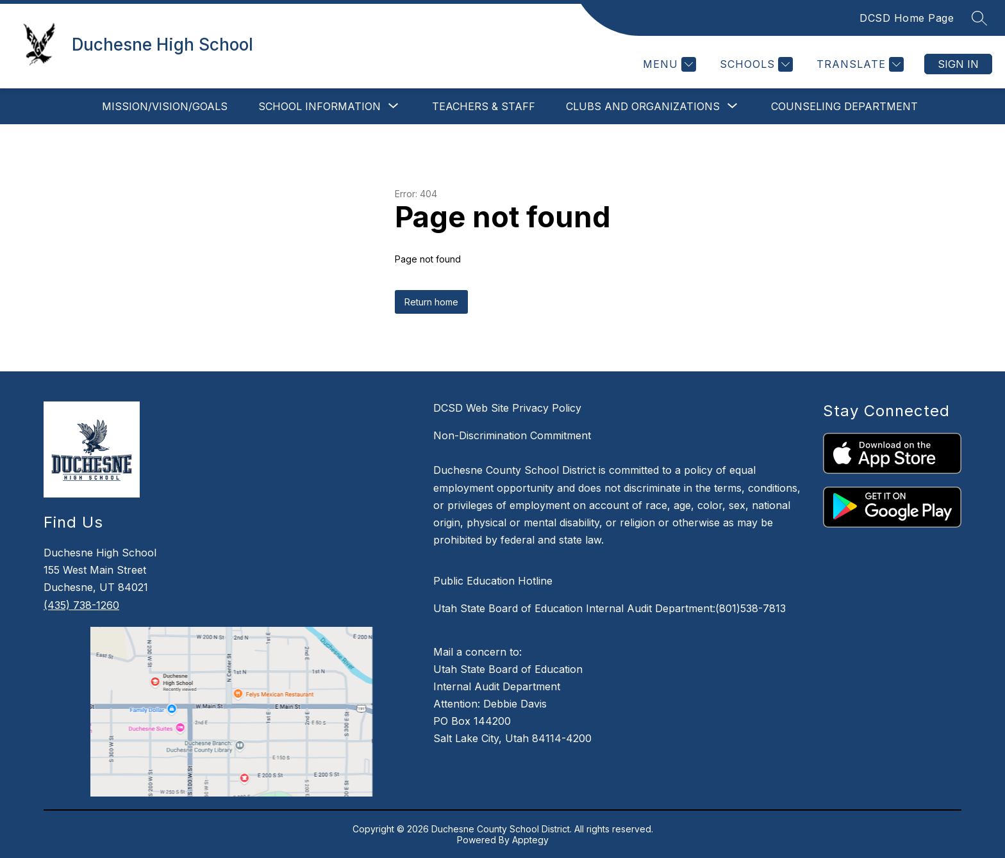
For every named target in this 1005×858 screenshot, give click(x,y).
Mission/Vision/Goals (165, 106)
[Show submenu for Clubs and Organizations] (643, 106)
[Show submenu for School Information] (319, 106)
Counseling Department (844, 106)
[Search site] (979, 18)
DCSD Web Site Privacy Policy (507, 407)
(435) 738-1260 (81, 605)
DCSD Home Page (907, 18)
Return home (431, 301)
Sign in (958, 64)
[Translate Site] (858, 64)
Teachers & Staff (483, 106)
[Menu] (668, 64)
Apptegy (530, 839)
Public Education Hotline (492, 580)
